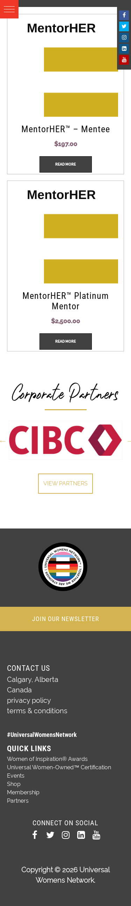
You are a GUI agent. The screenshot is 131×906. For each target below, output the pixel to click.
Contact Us (28, 668)
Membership (23, 792)
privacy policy (29, 700)
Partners (18, 800)
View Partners (65, 483)
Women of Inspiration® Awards (47, 759)
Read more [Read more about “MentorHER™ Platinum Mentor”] (65, 341)
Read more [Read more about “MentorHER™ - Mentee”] (65, 164)
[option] (65, 440)
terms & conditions (37, 711)
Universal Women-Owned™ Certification (59, 767)
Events (15, 775)
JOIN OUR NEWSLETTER (65, 618)
